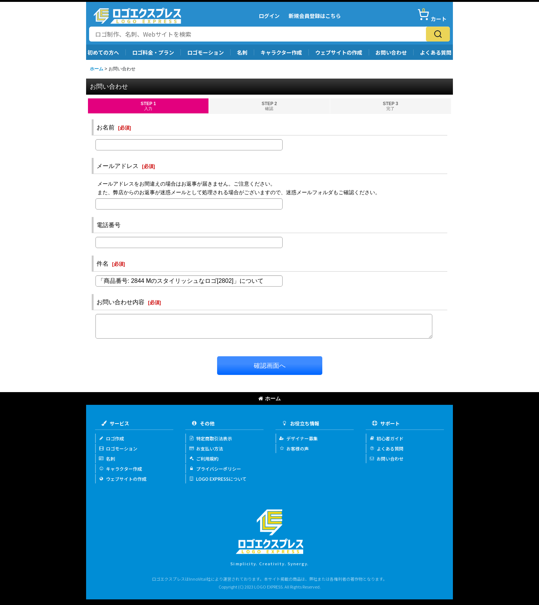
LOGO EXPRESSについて (218, 479)
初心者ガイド (386, 438)
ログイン (269, 15)
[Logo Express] (137, 16)
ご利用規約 (204, 458)
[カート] (432, 15)
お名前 (106, 127)
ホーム (269, 398)
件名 (103, 263)
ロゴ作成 (111, 438)
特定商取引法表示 (210, 438)
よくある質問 (435, 52)
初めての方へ (103, 52)
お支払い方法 (206, 448)
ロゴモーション (205, 52)
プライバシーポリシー (215, 468)
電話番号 (109, 224)
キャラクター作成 (281, 52)
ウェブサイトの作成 (338, 52)
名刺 (242, 52)
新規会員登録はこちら (315, 15)
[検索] (438, 34)
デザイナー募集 (298, 438)
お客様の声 (294, 448)
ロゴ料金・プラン (153, 52)
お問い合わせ (391, 52)
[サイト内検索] (257, 34)
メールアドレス (117, 165)
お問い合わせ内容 (120, 302)
